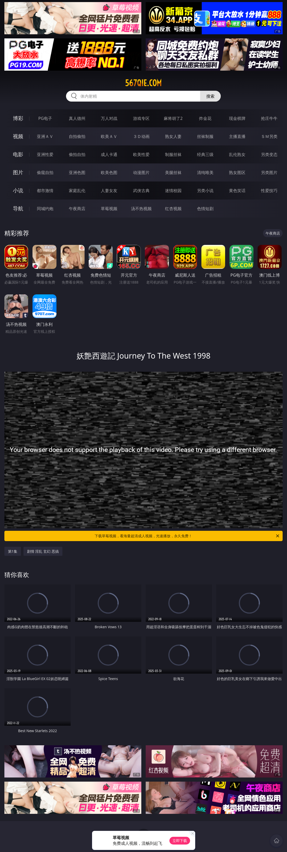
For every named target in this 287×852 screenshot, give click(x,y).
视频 (18, 136)
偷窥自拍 (45, 172)
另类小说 (205, 190)
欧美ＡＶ (109, 136)
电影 (18, 154)
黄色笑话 (237, 190)
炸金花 (205, 118)
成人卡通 (109, 154)
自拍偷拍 (77, 136)
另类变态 (269, 154)
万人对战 (109, 118)
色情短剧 (205, 208)
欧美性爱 (141, 154)
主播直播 (237, 136)
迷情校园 (173, 190)
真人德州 (77, 118)
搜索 (210, 96)
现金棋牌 (237, 118)
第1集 (12, 551)
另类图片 (269, 172)
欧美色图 (109, 172)
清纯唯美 (205, 172)
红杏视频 (173, 208)
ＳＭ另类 (269, 136)
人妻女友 (109, 190)
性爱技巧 (269, 190)
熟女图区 (237, 172)
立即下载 (180, 840)
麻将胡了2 (173, 118)
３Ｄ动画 (141, 136)
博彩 (18, 118)
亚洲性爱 (45, 154)
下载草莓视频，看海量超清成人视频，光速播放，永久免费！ (187, 536)
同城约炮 (45, 208)
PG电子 (45, 118)
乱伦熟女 (237, 154)
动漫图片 (141, 172)
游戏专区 (141, 118)
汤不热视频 (141, 208)
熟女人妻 (173, 136)
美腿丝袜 (173, 172)
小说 (18, 190)
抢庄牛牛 (269, 118)
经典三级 (205, 154)
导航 (18, 208)
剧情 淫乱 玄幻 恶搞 (43, 551)
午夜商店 (77, 208)
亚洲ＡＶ (45, 136)
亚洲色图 (77, 172)
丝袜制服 (205, 136)
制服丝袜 (173, 154)
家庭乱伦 (77, 190)
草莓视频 (109, 208)
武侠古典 (141, 190)
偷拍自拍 (77, 154)
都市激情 (45, 190)
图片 (18, 172)
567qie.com (143, 83)
